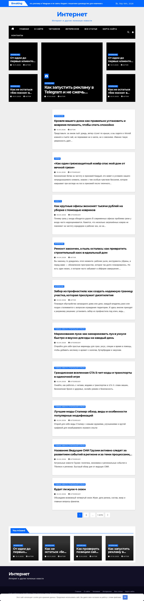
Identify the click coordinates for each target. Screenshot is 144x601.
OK (125, 597)
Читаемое (54, 29)
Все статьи (91, 29)
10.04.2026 (61, 172)
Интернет (72, 14)
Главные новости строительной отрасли (70, 329)
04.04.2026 (62, 257)
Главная (24, 29)
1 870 (100, 515)
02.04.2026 (62, 343)
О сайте (38, 29)
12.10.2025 (83, 556)
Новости (58, 201)
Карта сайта (110, 29)
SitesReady (74, 172)
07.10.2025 (51, 96)
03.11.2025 (17, 96)
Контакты (17, 35)
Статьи (57, 158)
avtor (27, 65)
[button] (128, 32)
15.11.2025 (17, 65)
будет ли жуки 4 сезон (70, 489)
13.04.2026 (61, 130)
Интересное (72, 29)
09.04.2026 (62, 215)
